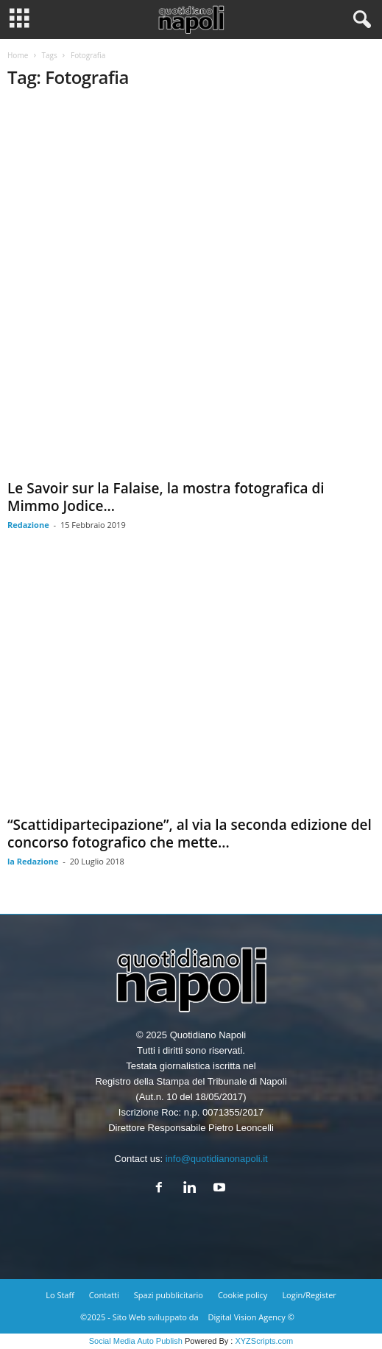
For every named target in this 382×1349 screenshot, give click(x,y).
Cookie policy (242, 1294)
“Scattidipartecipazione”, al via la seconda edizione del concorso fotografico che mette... (189, 833)
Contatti (104, 1294)
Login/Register (309, 1294)
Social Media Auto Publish (136, 1340)
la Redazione (33, 861)
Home (17, 55)
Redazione (28, 524)
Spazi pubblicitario (168, 1294)
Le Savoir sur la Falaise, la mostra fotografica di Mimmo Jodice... (166, 497)
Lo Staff (60, 1294)
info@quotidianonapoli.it (217, 1158)
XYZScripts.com (264, 1340)
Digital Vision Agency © (251, 1316)
